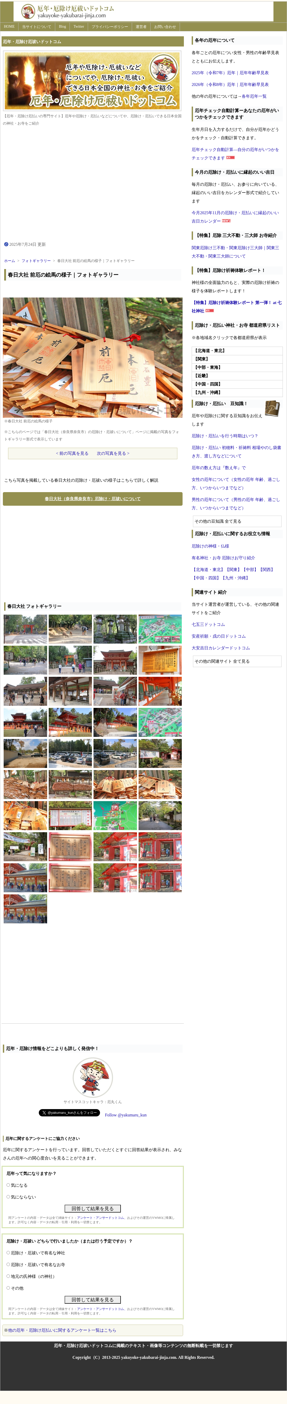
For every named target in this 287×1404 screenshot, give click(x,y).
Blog (62, 26)
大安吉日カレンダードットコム (221, 648)
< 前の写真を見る (72, 453)
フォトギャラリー (36, 261)
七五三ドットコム (208, 624)
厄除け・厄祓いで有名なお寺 (38, 1264)
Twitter (78, 26)
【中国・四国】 (206, 578)
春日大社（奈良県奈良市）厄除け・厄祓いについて (93, 499)
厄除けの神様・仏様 (210, 546)
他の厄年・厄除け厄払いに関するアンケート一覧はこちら (62, 1330)
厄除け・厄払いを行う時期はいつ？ (225, 436)
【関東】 (233, 569)
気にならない (23, 1197)
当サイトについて (36, 27)
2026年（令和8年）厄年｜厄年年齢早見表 (230, 84)
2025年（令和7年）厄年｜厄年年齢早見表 (230, 73)
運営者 (141, 27)
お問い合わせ (165, 27)
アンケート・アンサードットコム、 (102, 1218)
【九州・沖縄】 (235, 578)
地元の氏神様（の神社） (34, 1276)
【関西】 (266, 569)
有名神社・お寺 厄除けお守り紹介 (223, 558)
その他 (17, 1288)
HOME (9, 26)
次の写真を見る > (113, 453)
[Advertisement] (93, 552)
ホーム (9, 261)
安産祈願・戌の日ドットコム (219, 636)
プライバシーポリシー (110, 27)
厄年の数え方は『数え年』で (219, 467)
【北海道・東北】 (208, 569)
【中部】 (250, 569)
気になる (19, 1185)
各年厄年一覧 (254, 96)
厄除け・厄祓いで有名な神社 (38, 1253)
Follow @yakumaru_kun (126, 1115)
